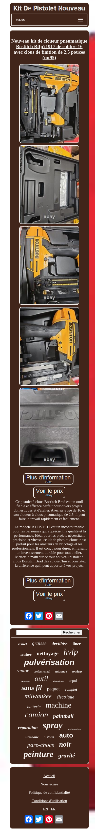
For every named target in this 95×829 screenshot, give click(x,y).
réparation (28, 727)
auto (66, 735)
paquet (53, 688)
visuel (22, 644)
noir (65, 744)
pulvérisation (49, 662)
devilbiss (60, 643)
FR (53, 809)
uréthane (32, 737)
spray (53, 725)
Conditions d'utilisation (49, 801)
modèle (25, 681)
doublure (58, 681)
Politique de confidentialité (49, 792)
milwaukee (38, 696)
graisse (39, 643)
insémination (74, 729)
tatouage (61, 671)
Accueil (49, 776)
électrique (65, 697)
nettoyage (48, 653)
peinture (38, 754)
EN (45, 809)
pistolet (49, 737)
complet (71, 689)
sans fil (32, 687)
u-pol (73, 680)
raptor (22, 670)
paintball (63, 716)
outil (41, 679)
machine (58, 705)
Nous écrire (49, 784)
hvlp (71, 651)
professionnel (42, 671)
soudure (26, 654)
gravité (66, 755)
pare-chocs (40, 745)
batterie (34, 706)
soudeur (77, 671)
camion (36, 714)
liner (77, 644)
